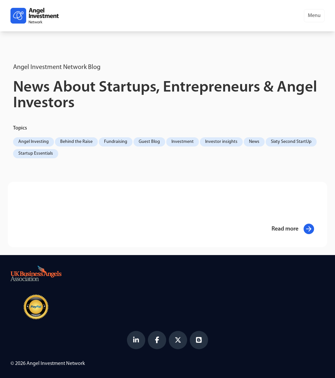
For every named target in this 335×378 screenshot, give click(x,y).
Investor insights (221, 141)
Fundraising (115, 141)
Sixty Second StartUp (291, 141)
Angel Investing (33, 141)
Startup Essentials (35, 153)
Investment (182, 141)
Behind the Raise (76, 141)
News (254, 141)
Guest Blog (149, 141)
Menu (314, 15)
